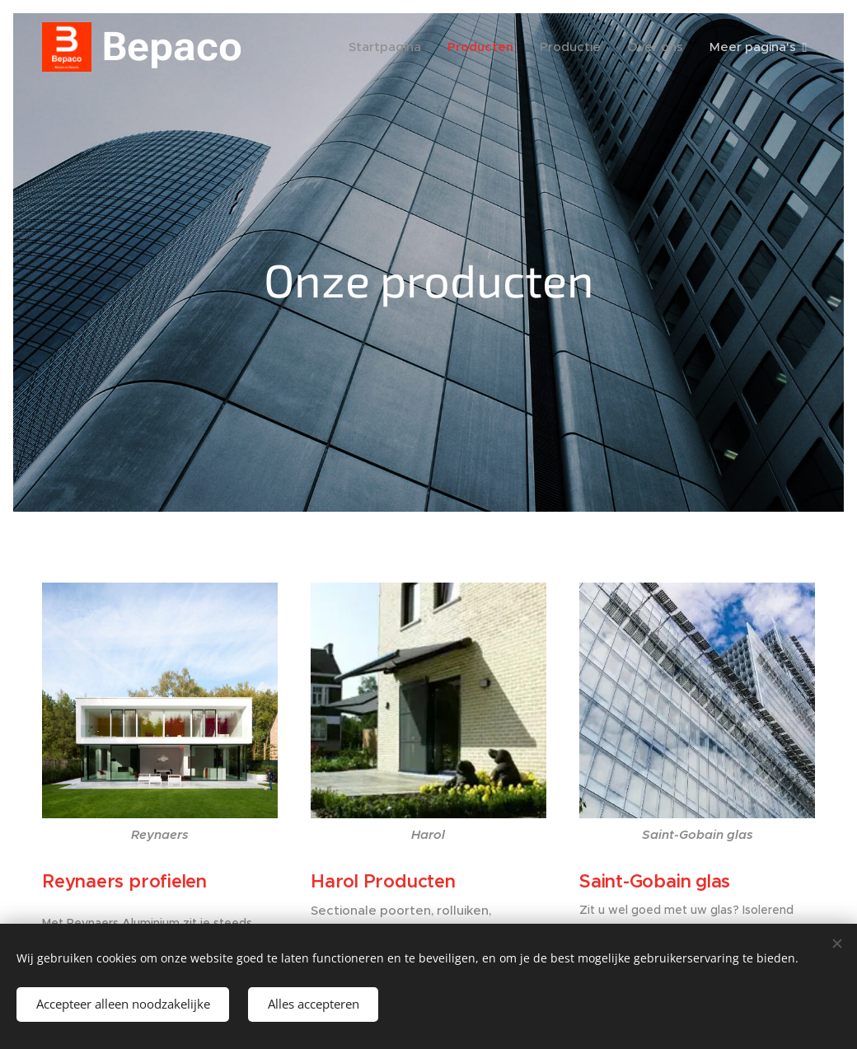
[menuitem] (388, 47)
